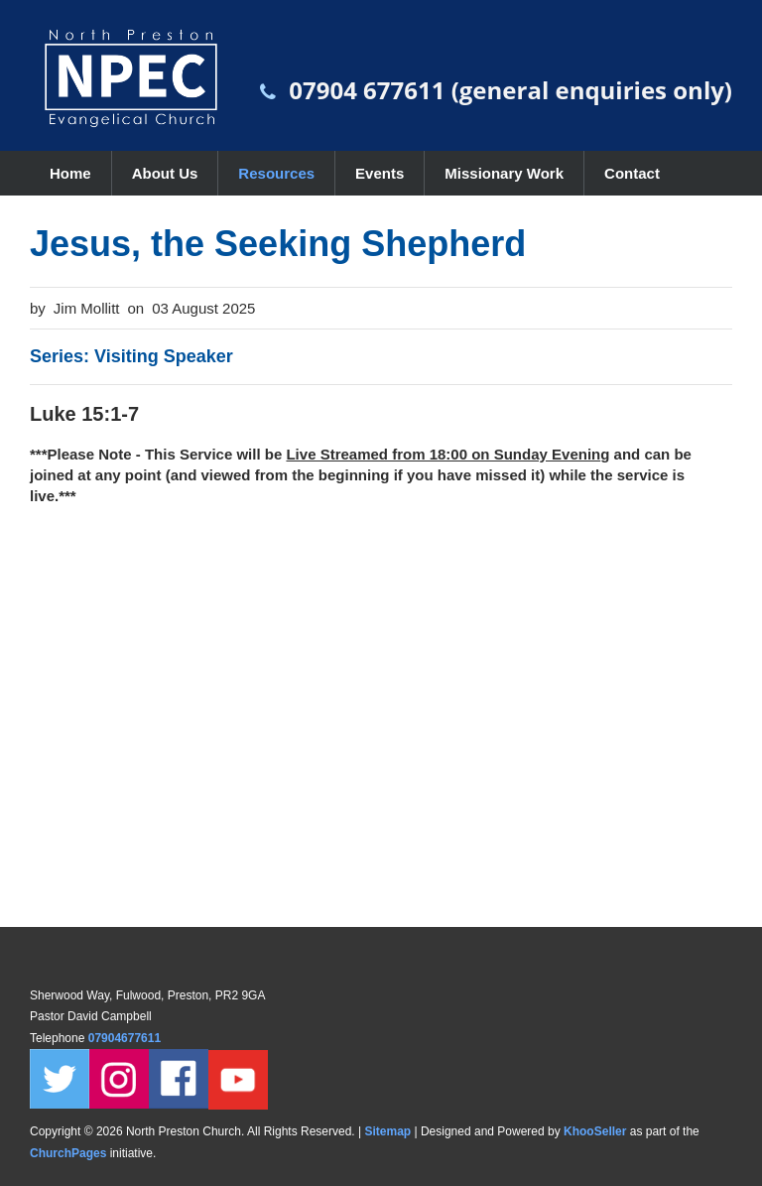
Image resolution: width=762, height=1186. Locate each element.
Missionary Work (504, 173)
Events (379, 173)
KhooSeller (595, 1131)
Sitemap (387, 1131)
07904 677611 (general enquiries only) (510, 89)
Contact (632, 173)
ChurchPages (68, 1153)
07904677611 (126, 1038)
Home (70, 173)
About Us (165, 173)
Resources (276, 173)
